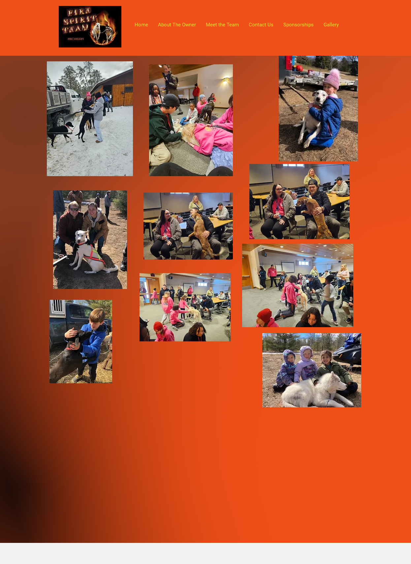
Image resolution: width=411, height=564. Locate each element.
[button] (331, 25)
